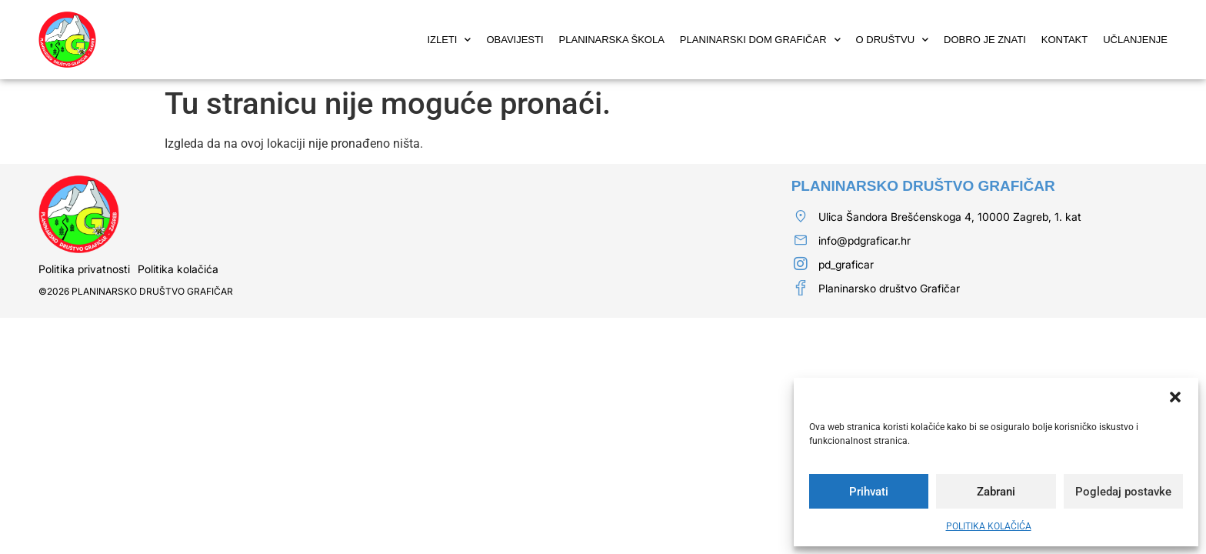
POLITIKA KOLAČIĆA (988, 526)
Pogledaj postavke (1123, 492)
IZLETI (449, 39)
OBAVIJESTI (514, 39)
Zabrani (996, 492)
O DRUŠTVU (892, 39)
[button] (1175, 397)
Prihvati (868, 492)
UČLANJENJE (1135, 39)
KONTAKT (1064, 39)
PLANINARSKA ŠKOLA (612, 39)
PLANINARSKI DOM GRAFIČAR (760, 39)
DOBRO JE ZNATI (985, 39)
